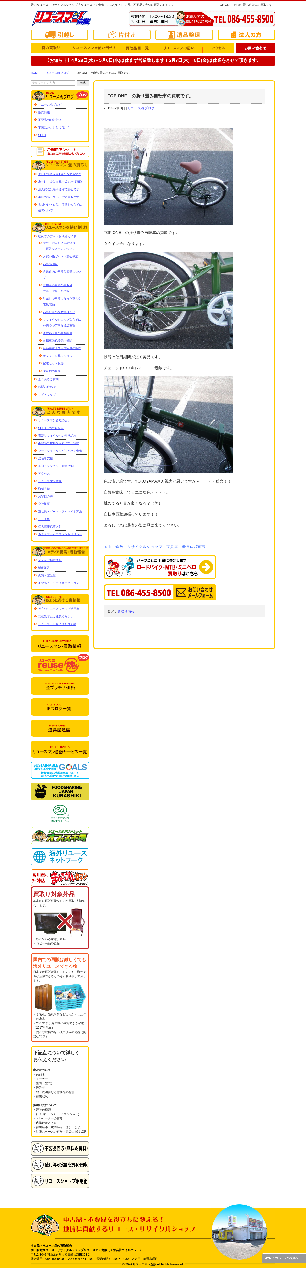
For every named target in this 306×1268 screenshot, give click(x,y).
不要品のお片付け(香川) (53, 127)
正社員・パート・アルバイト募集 (60, 511)
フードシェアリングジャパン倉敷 (60, 451)
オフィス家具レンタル (57, 356)
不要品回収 (50, 264)
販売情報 (44, 112)
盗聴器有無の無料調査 (57, 333)
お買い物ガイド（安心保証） (62, 256)
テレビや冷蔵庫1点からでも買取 (59, 174)
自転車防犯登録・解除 (57, 340)
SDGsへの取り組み (51, 428)
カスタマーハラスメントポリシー (60, 534)
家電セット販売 (53, 363)
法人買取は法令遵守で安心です (58, 189)
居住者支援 (45, 458)
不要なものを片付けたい (59, 312)
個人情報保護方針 (50, 526)
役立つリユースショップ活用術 (58, 609)
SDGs (42, 135)
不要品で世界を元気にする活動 (58, 443)
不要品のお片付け (50, 120)
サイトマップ (47, 394)
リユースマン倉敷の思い (54, 420)
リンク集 (44, 519)
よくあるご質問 (48, 379)
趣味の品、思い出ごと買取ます (58, 197)
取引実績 (44, 488)
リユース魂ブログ (141, 108)
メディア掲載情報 (50, 560)
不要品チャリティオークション (58, 583)
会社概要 (44, 504)
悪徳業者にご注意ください (55, 616)
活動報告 (44, 568)
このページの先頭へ (285, 1258)
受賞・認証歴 (47, 575)
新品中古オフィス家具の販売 (62, 348)
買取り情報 (125, 611)
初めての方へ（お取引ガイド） (58, 236)
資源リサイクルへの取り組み (57, 435)
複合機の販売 (52, 371)
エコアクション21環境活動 (56, 466)
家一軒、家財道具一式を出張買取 (60, 182)
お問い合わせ (47, 387)
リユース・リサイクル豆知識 (57, 624)
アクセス (44, 473)
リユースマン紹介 (50, 481)
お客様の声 (45, 496)
